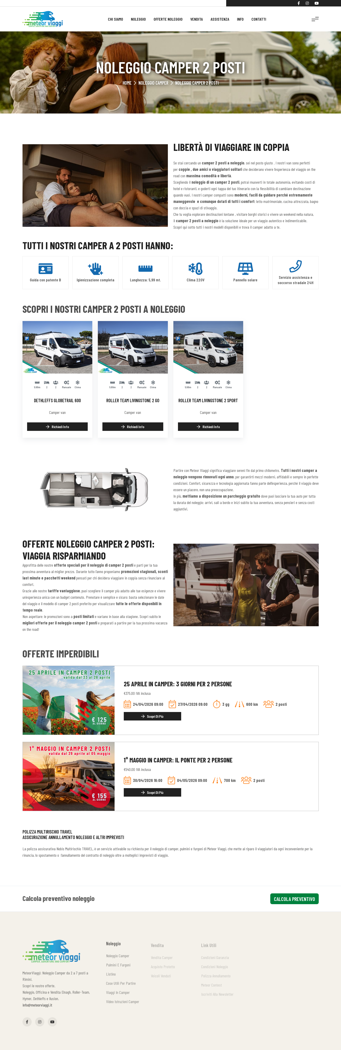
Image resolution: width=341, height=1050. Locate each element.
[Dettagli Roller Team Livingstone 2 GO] (133, 346)
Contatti (258, 19)
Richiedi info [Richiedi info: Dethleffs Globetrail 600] (57, 426)
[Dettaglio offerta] (69, 699)
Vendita (196, 19)
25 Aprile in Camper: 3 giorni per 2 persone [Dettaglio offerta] (178, 684)
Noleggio (138, 19)
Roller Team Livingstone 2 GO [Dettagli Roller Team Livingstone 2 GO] (132, 400)
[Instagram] (307, 3)
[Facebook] (299, 3)
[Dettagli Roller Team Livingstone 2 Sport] (208, 346)
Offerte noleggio (168, 19)
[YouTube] (317, 3)
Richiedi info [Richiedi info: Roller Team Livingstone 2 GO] (132, 426)
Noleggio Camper (153, 83)
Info (240, 19)
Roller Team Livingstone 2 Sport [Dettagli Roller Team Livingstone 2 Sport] (208, 400)
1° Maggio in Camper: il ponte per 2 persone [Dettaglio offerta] (178, 760)
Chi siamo (115, 19)
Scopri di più (152, 716)
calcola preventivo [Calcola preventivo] (294, 899)
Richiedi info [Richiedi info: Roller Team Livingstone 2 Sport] (208, 426)
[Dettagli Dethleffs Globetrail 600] (58, 346)
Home (127, 83)
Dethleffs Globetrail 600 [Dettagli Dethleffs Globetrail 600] (57, 400)
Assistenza (220, 19)
